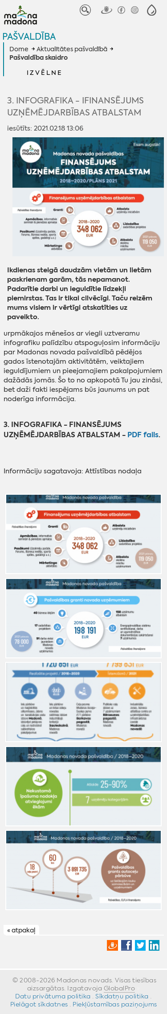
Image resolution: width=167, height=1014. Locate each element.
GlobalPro (119, 988)
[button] (152, 10)
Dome (19, 49)
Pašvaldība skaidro (38, 58)
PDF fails (143, 435)
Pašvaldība (29, 36)
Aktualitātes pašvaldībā (72, 49)
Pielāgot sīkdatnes (39, 1004)
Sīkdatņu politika (122, 996)
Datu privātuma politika (53, 996)
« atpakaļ (21, 930)
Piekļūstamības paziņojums (115, 1004)
